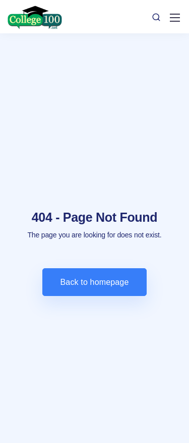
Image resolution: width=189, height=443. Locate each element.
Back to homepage (94, 282)
